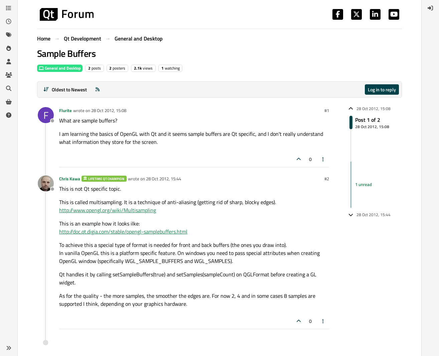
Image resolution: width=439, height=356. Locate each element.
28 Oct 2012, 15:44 (163, 178)
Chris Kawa (69, 178)
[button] (9, 348)
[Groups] (9, 75)
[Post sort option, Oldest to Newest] (65, 89)
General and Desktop (60, 68)
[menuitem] (430, 8)
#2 (326, 178)
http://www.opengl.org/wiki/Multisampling (107, 210)
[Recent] (9, 21)
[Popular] (9, 48)
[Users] (9, 61)
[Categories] (9, 8)
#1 (326, 110)
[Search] (9, 88)
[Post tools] (323, 159)
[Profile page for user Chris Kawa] (46, 183)
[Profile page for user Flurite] (46, 115)
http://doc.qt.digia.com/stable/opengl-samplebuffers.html (123, 232)
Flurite (65, 110)
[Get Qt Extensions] (9, 101)
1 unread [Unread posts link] (363, 184)
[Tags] (9, 34)
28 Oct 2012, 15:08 (108, 110)
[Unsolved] (9, 115)
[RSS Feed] (98, 89)
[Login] (430, 8)
